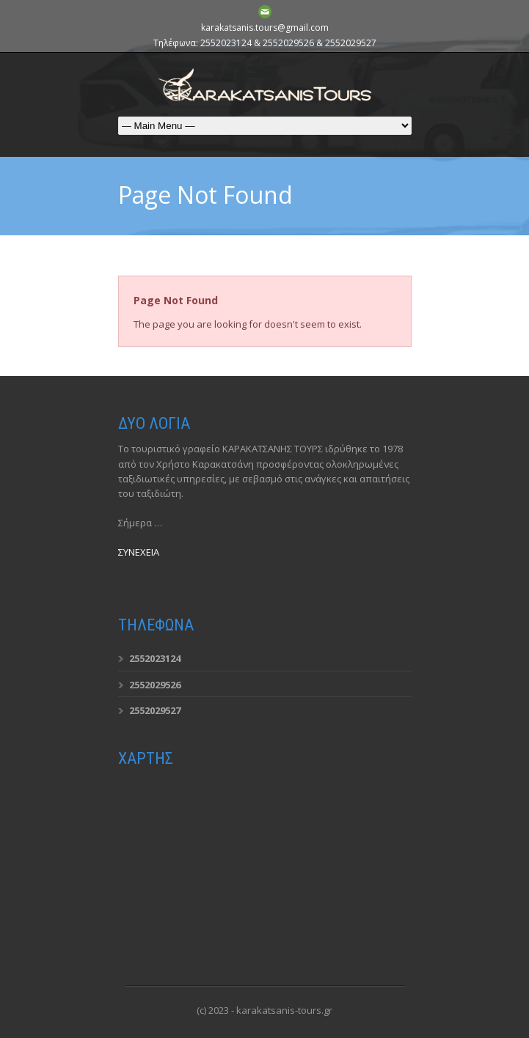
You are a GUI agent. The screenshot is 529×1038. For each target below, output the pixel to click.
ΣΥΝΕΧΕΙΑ (138, 552)
